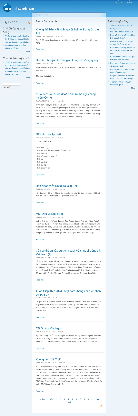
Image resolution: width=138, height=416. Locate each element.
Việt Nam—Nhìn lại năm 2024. (121, 32)
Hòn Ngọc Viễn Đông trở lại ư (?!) (56, 185)
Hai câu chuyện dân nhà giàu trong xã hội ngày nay (67, 60)
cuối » (70, 402)
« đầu (42, 399)
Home (129, 3)
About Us (118, 3)
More (28, 52)
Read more (40, 49)
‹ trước (50, 399)
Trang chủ (39, 15)
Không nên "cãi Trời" (48, 359)
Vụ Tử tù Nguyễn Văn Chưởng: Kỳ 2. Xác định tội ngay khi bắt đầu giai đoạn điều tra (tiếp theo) (17, 39)
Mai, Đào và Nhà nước (50, 213)
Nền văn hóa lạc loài (48, 134)
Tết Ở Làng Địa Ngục (49, 328)
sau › (98, 399)
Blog (46, 15)
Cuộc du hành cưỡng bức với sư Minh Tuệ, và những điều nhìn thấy (122, 50)
